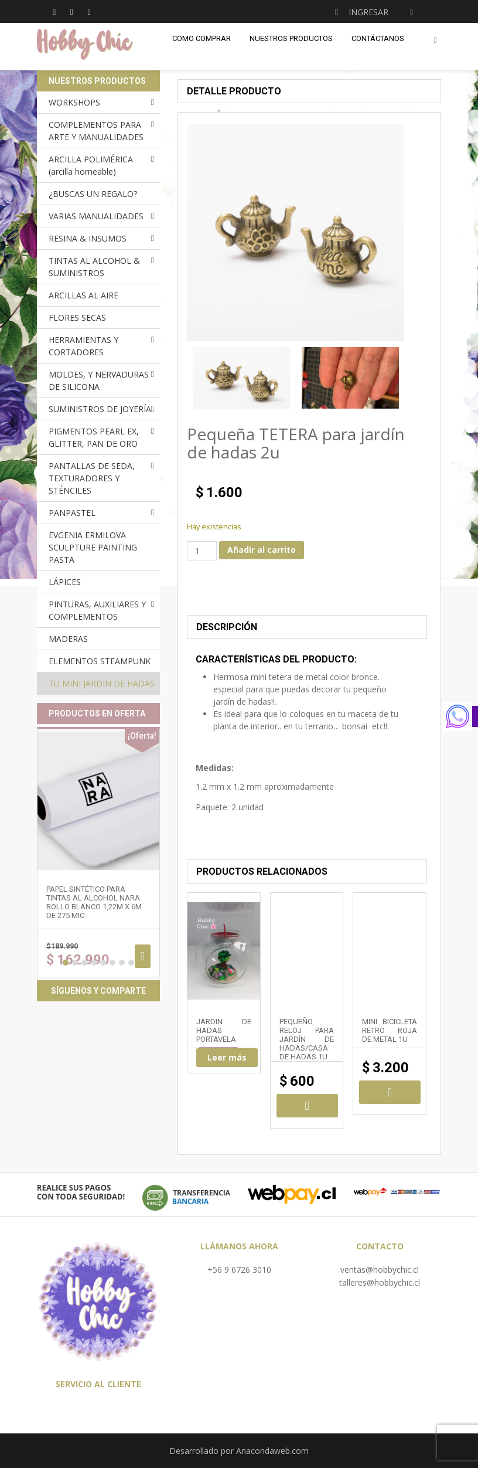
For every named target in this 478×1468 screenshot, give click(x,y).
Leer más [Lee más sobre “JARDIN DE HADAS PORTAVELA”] (227, 1057)
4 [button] (94, 963)
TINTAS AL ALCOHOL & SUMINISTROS (94, 266)
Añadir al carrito (261, 549)
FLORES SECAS (77, 317)
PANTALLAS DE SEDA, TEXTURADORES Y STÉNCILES (92, 478)
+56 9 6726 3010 (239, 1269)
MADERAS (68, 638)
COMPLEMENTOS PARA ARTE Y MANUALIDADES (96, 130)
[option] (241, 378)
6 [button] (112, 963)
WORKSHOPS (74, 102)
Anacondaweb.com (272, 1450)
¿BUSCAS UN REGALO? (93, 193)
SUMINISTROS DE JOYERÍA (100, 408)
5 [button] (103, 963)
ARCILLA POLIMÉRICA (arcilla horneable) (91, 165)
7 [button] (122, 963)
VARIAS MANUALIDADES (96, 216)
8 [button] (131, 963)
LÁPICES (65, 581)
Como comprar (201, 38)
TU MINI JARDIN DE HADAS (102, 683)
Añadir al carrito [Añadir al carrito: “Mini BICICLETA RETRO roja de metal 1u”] (390, 1092)
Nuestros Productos (291, 38)
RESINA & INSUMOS (88, 238)
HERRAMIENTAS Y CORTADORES (83, 346)
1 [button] (66, 963)
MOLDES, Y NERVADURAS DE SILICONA (99, 380)
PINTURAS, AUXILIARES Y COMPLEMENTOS (97, 610)
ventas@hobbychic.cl (379, 1269)
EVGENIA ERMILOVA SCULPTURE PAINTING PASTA (93, 547)
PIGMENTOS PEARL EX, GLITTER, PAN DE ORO (94, 437)
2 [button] (75, 963)
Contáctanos (377, 38)
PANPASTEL (72, 512)
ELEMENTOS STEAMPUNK (100, 661)
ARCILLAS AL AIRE (83, 295)
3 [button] (84, 963)
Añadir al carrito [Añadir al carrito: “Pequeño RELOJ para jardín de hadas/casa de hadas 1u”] (307, 1105)
